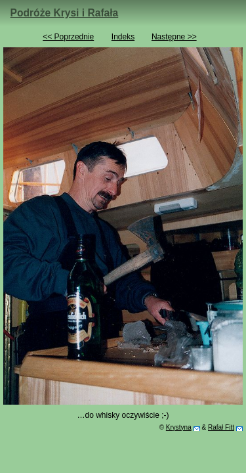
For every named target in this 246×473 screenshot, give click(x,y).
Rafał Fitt (221, 427)
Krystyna (179, 427)
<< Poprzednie (68, 36)
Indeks (123, 36)
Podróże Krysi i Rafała (64, 12)
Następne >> (174, 36)
